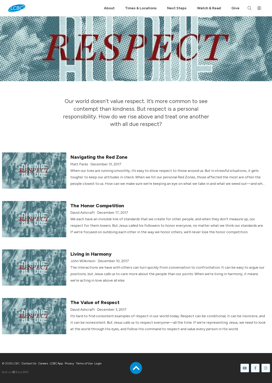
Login (98, 363)
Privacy (69, 363)
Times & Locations (141, 8)
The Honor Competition (97, 206)
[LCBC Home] (16, 8)
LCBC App (56, 363)
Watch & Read (209, 8)
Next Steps (177, 8)
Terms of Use (84, 363)
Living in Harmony (91, 254)
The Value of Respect (94, 302)
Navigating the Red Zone (99, 157)
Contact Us (28, 363)
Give (235, 8)
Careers (43, 363)
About (109, 8)
